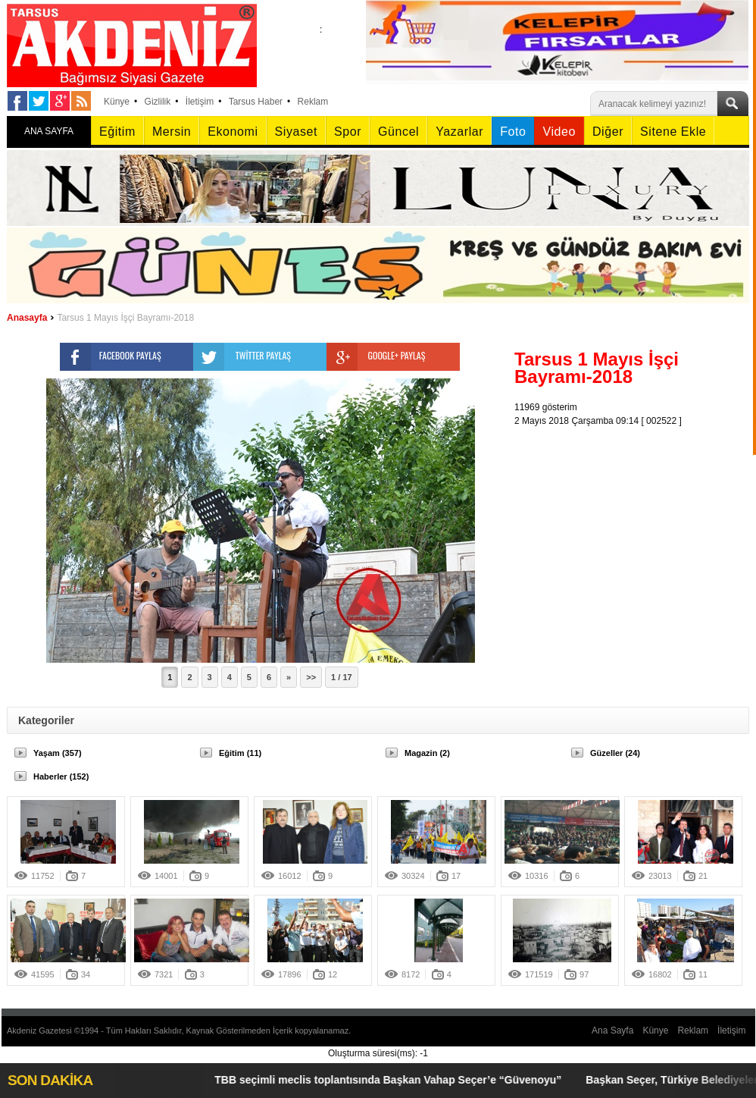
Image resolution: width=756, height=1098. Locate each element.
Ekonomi (233, 131)
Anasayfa (27, 317)
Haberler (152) (61, 776)
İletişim (200, 101)
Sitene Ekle (673, 131)
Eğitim (117, 131)
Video (558, 131)
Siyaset (296, 131)
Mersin (171, 131)
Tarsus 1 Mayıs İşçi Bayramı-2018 (125, 317)
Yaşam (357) (57, 753)
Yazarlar (459, 131)
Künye (117, 101)
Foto (513, 131)
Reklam (313, 101)
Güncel (398, 131)
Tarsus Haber (256, 101)
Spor (347, 131)
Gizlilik (158, 101)
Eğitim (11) (240, 753)
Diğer (607, 131)
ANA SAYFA (48, 131)
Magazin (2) (427, 753)
